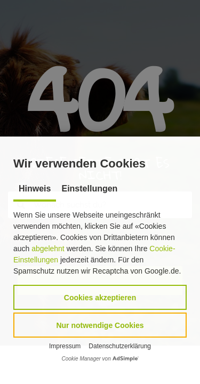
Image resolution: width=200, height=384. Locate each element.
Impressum (65, 346)
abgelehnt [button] (48, 248)
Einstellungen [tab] (89, 188)
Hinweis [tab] (35, 188)
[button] (100, 297)
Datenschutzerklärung (120, 346)
